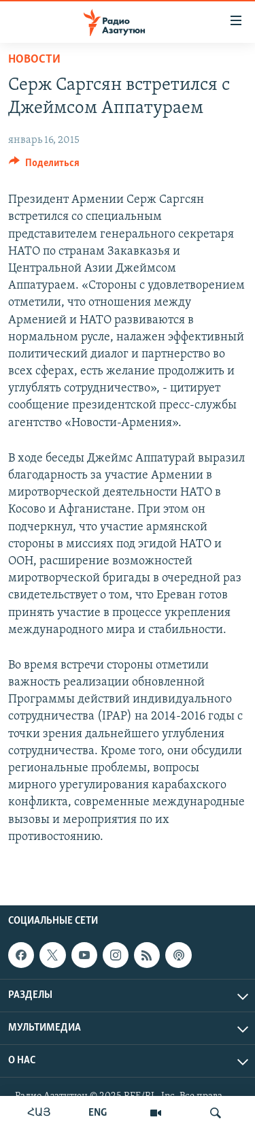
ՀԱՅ (39, 1113)
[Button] (44, 166)
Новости (34, 59)
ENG (97, 1113)
